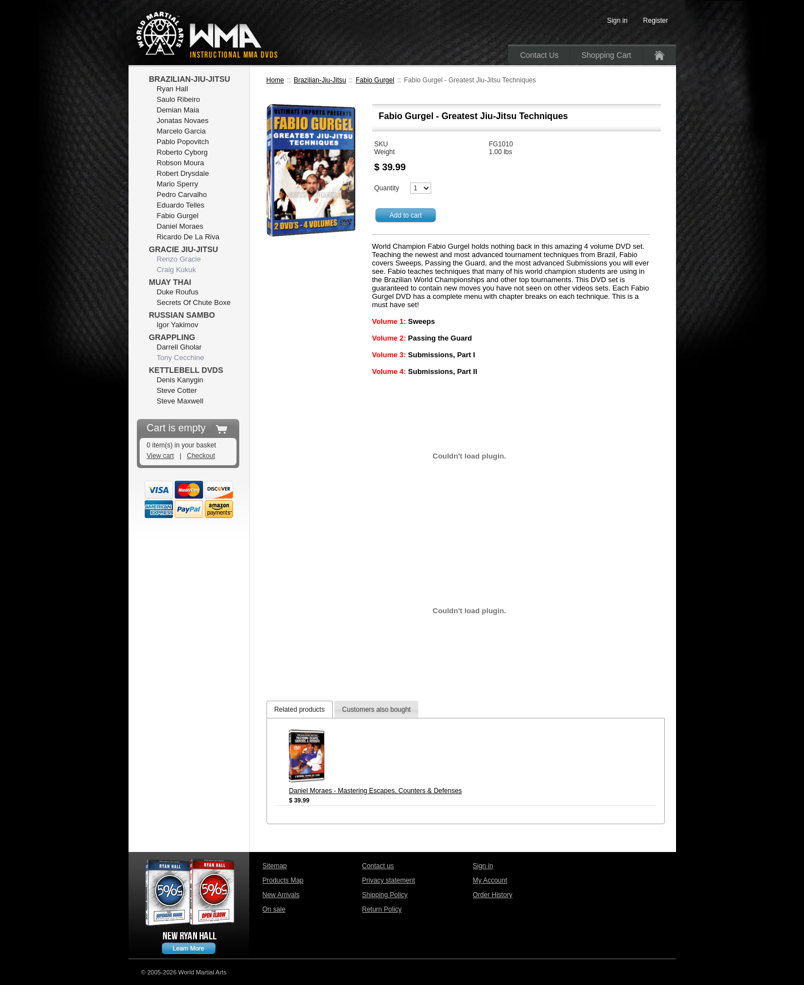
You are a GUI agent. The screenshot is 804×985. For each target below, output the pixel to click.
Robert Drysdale (183, 173)
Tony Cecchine (180, 357)
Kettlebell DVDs (186, 370)
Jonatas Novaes (183, 120)
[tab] (300, 709)
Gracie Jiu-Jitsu (183, 249)
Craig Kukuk (176, 269)
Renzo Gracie (179, 259)
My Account (490, 880)
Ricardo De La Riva (188, 237)
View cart (160, 456)
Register (655, 20)
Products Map (283, 880)
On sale (274, 909)
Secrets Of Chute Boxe (194, 302)
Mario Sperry (177, 184)
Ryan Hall (172, 89)
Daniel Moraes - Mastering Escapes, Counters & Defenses (375, 791)
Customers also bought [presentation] (376, 709)
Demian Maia (178, 110)
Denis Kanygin (180, 380)
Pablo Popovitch (183, 141)
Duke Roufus (178, 292)
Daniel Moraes (180, 226)
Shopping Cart (606, 55)
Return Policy (382, 909)
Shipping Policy (385, 895)
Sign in (483, 866)
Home (275, 80)
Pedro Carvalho (182, 194)
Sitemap (275, 866)
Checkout (201, 456)
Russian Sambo (182, 315)
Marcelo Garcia (181, 131)
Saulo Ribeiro (178, 99)
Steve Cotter (177, 390)
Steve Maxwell (180, 401)
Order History (492, 895)
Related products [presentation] (299, 709)
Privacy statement (388, 880)
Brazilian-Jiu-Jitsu (320, 80)
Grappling (172, 337)
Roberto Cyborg (182, 152)
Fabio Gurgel (375, 80)
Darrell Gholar (179, 347)
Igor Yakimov (178, 325)
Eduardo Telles (181, 205)
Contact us (378, 866)
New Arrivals (281, 895)
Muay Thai (170, 282)
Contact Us (539, 55)
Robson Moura (180, 163)
